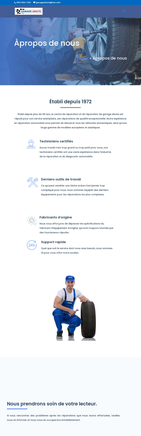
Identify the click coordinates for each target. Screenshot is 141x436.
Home (82, 58)
